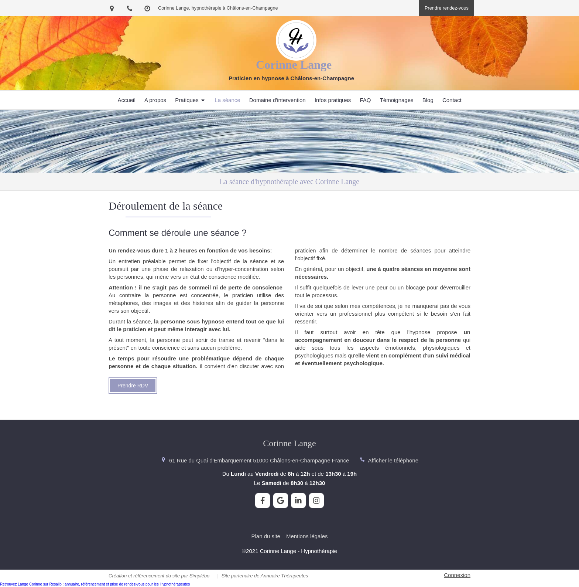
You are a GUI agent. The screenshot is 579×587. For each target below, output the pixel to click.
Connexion (457, 575)
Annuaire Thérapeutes (284, 575)
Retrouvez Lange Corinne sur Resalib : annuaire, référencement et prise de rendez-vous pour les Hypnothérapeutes (95, 584)
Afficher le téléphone (393, 460)
